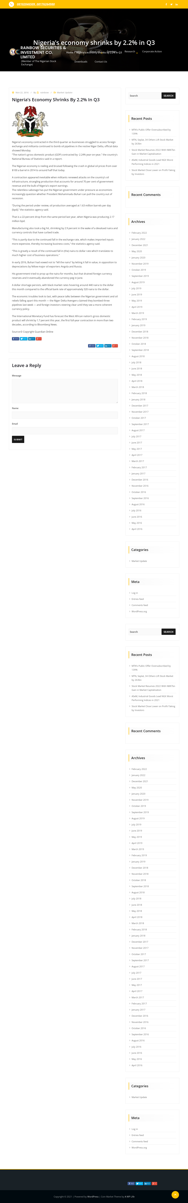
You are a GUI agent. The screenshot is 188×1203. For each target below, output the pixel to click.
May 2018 (137, 374)
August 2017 (138, 430)
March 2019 (138, 313)
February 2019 (139, 319)
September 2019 (140, 275)
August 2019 (138, 282)
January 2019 (138, 325)
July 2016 (136, 510)
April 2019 (137, 306)
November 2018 (140, 337)
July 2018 (136, 362)
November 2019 (140, 263)
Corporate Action (147, 50)
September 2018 (140, 349)
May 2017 (137, 448)
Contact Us (99, 63)
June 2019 (137, 294)
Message (65, 388)
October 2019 (139, 269)
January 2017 (138, 473)
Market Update (139, 560)
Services (109, 50)
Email (65, 432)
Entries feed (138, 598)
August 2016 (138, 504)
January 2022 (138, 238)
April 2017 (137, 454)
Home (77, 50)
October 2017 (139, 417)
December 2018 (140, 331)
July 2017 (136, 436)
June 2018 (137, 368)
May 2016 (137, 522)
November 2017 (140, 411)
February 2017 (139, 467)
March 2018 (138, 387)
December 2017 (140, 405)
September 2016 (140, 498)
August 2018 (138, 356)
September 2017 (140, 424)
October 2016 (139, 492)
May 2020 (137, 251)
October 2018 (139, 343)
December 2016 (140, 479)
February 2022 (139, 232)
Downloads (80, 63)
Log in (135, 592)
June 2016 (137, 516)
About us (92, 50)
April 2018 (137, 380)
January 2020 (138, 257)
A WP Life (129, 1196)
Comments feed (140, 605)
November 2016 (140, 485)
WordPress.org (139, 611)
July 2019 (136, 288)
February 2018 (139, 393)
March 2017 (138, 461)
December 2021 (140, 245)
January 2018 (138, 399)
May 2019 (137, 300)
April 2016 (137, 528)
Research (125, 50)
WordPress (93, 1196)
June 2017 (137, 442)
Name (65, 413)
